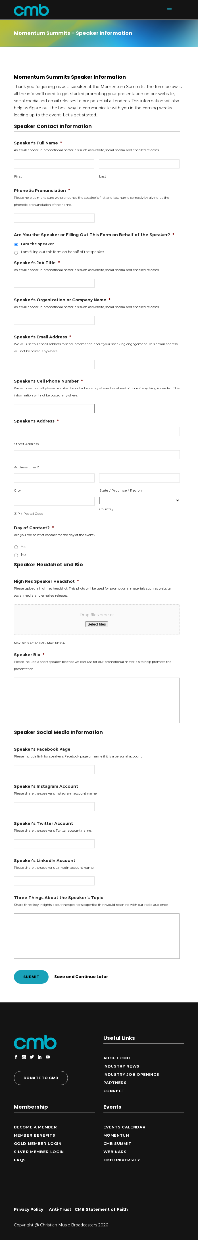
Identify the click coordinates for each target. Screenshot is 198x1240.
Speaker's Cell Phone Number (48, 381)
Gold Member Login (38, 1143)
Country (106, 509)
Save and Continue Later (81, 976)
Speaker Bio (29, 654)
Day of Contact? (34, 527)
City (17, 490)
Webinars (115, 1151)
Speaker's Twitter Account (43, 823)
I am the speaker (37, 244)
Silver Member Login (39, 1151)
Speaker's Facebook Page (42, 749)
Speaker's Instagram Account (46, 786)
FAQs (20, 1160)
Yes (23, 547)
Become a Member (35, 1127)
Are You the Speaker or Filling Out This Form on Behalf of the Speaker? (94, 234)
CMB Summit (117, 1143)
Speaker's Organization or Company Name (62, 299)
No (23, 554)
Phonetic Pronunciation (42, 190)
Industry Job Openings (131, 1074)
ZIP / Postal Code (28, 514)
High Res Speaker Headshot (46, 581)
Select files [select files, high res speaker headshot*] (96, 624)
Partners (115, 1082)
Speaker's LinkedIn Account (44, 860)
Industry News (121, 1066)
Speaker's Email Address (42, 337)
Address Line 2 (26, 467)
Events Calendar (124, 1127)
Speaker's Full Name (38, 143)
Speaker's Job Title (37, 262)
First (18, 176)
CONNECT (114, 1091)
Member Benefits (34, 1135)
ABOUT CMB (116, 1058)
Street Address (26, 444)
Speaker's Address (36, 421)
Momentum (116, 1135)
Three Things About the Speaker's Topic (58, 897)
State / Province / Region (120, 490)
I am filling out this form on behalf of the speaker (62, 252)
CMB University (121, 1160)
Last (102, 176)
